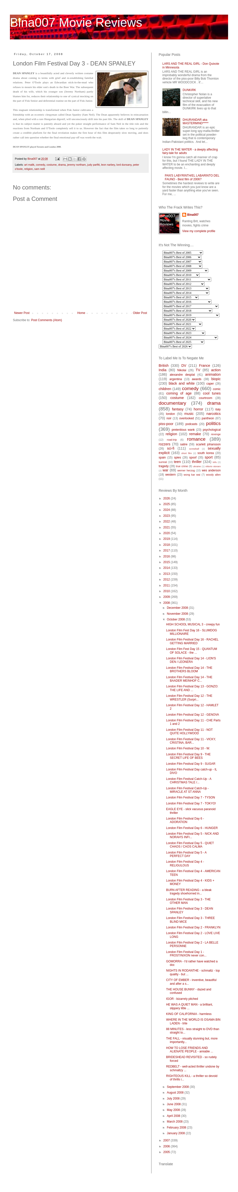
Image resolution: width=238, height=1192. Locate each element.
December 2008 (178, 608)
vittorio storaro (213, 466)
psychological (212, 429)
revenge (216, 434)
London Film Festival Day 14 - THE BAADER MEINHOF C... (189, 678)
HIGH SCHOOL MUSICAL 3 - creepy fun (193, 624)
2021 (167, 527)
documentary (172, 403)
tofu (215, 462)
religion (28, 168)
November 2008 (178, 613)
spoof (192, 457)
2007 (167, 1140)
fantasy (177, 409)
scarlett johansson (208, 444)
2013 (167, 574)
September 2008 (178, 1087)
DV (183, 365)
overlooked (186, 418)
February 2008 (177, 1127)
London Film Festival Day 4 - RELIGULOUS (185, 863)
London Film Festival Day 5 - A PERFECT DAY (186, 854)
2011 (167, 585)
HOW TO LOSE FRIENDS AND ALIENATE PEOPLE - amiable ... (189, 1049)
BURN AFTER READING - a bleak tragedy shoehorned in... (188, 891)
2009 (167, 597)
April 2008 (174, 1116)
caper (210, 383)
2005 (167, 1152)
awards (197, 379)
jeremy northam (76, 164)
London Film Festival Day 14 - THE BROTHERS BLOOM (189, 669)
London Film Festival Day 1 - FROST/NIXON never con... (186, 953)
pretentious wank (183, 429)
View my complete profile (198, 231)
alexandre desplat (182, 374)
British (164, 365)
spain (162, 457)
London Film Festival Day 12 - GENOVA (192, 714)
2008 (167, 603)
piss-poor (166, 424)
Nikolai (181, 370)
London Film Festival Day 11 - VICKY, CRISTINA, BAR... (191, 740)
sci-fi (171, 448)
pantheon (208, 418)
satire (183, 444)
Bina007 (193, 214)
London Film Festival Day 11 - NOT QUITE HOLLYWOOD (189, 731)
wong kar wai (192, 474)
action (216, 370)
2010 (167, 591)
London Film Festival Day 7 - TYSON (190, 797)
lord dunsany (124, 164)
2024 (167, 510)
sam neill (39, 168)
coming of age (179, 393)
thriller (197, 462)
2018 (167, 545)
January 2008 (176, 1133)
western (170, 474)
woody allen (213, 474)
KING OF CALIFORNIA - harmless (188, 1014)
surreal (163, 461)
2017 (167, 550)
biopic (216, 379)
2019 (167, 539)
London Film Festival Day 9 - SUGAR (190, 763)
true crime (182, 466)
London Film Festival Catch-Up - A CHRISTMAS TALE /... (188, 780)
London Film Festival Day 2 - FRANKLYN (193, 927)
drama (62, 164)
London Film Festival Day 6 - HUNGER (192, 828)
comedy (40, 164)
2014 (167, 568)
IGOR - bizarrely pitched (182, 999)
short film (186, 453)
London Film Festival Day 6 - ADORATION (185, 820)
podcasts (191, 424)
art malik (29, 164)
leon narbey (108, 164)
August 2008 (175, 1092)
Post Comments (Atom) (46, 320)
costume (52, 164)
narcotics (213, 414)
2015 (167, 562)
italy (218, 409)
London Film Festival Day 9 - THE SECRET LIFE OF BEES (188, 756)
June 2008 (174, 1104)
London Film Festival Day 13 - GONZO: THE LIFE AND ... (192, 688)
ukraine (197, 466)
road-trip (172, 439)
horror (198, 409)
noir (168, 418)
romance (196, 439)
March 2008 (175, 1121)
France (204, 365)
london (170, 414)
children (165, 389)
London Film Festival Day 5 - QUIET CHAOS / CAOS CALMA (190, 844)
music (189, 414)
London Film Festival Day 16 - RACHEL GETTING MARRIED (192, 641)
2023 (167, 516)
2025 (167, 504)
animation (213, 374)
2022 (167, 521)
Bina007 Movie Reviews (76, 23)
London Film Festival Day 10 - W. (188, 748)
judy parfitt (93, 164)
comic (217, 389)
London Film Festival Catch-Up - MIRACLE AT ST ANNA (187, 790)
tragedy (164, 466)
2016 (167, 556)
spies (177, 457)
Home (81, 313)
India (162, 370)
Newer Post (22, 313)
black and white (182, 383)
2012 (167, 579)
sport (209, 457)
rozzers (164, 444)
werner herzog (186, 470)
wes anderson (211, 470)
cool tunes (212, 393)
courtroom (205, 398)
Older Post (140, 313)
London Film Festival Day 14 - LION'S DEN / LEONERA (191, 660)
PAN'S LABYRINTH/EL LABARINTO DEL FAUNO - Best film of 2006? (192, 177)
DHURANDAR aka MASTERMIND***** (195, 121)
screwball (194, 448)
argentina (176, 379)
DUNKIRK (189, 90)
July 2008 (173, 1098)
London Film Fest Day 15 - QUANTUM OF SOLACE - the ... (191, 650)
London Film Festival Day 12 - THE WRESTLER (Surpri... (189, 697)
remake (195, 434)
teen (177, 462)
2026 (167, 498)
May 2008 (174, 1110)
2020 (167, 533)
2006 (167, 1146)
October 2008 (176, 619)
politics (213, 423)
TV (198, 370)
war (165, 470)
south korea (206, 453)
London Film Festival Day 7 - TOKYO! (191, 803)
